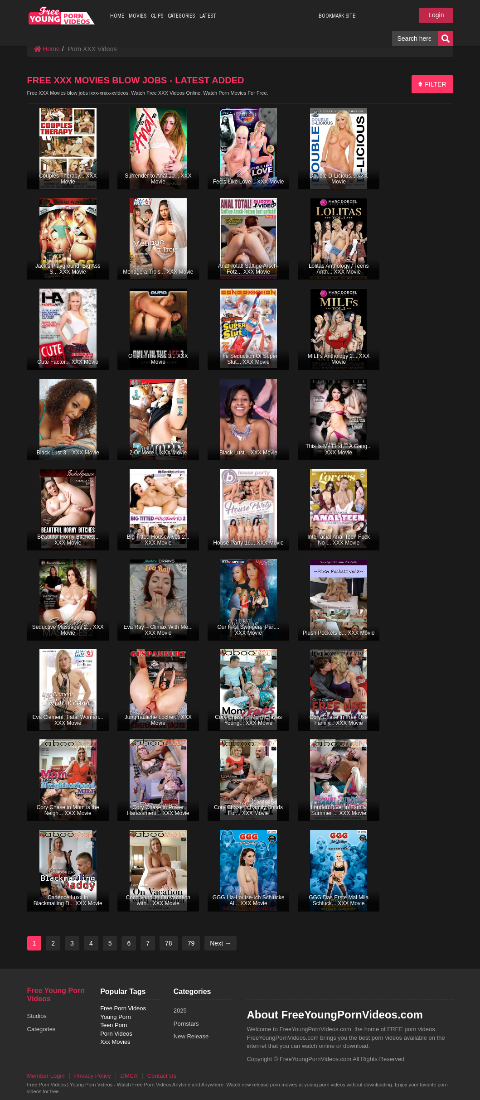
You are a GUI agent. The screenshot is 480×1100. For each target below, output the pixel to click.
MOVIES (137, 16)
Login (436, 15)
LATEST (207, 16)
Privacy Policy (92, 1075)
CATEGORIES (181, 16)
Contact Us (161, 1075)
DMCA (129, 1075)
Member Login (46, 1075)
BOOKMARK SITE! (338, 16)
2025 (180, 1010)
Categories (41, 1029)
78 (168, 943)
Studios (37, 1016)
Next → (220, 943)
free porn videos (62, 15)
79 (191, 943)
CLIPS (157, 16)
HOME (117, 16)
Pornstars (186, 1023)
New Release (191, 1036)
